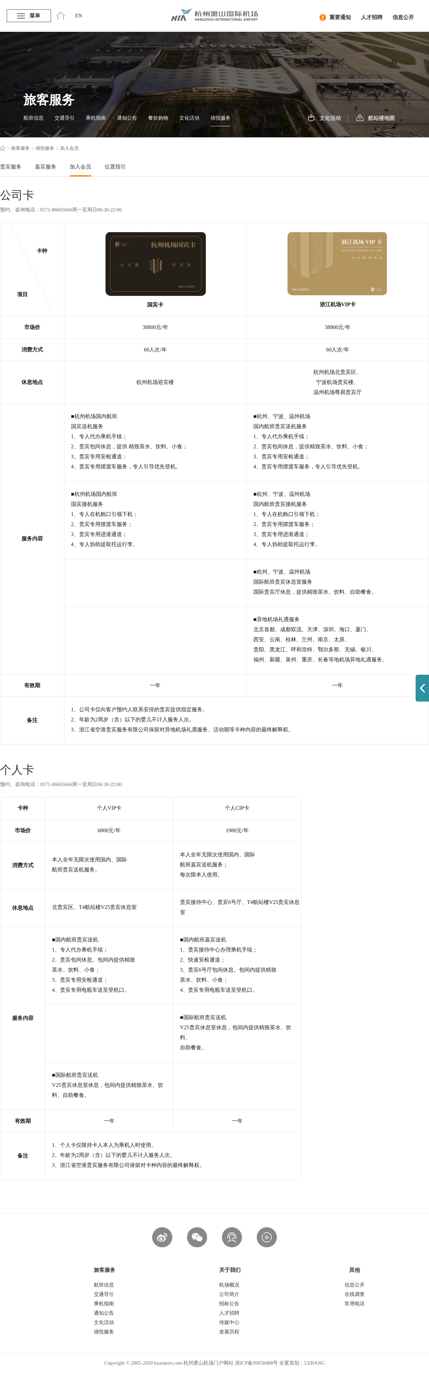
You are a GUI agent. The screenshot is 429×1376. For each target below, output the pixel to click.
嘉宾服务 (45, 167)
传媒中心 (229, 1322)
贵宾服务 (10, 167)
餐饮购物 (158, 118)
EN (78, 15)
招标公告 (229, 1303)
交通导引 (65, 118)
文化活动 (189, 118)
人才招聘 (371, 17)
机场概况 (229, 1285)
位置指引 (115, 167)
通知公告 (127, 118)
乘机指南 (96, 118)
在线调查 (355, 1294)
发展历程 (229, 1331)
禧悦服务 (220, 118)
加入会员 (80, 167)
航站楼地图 (375, 118)
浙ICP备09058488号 (256, 1363)
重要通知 (335, 17)
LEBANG (314, 1363)
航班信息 (33, 118)
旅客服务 (20, 148)
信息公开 (403, 17)
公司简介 (229, 1294)
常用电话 (355, 1303)
